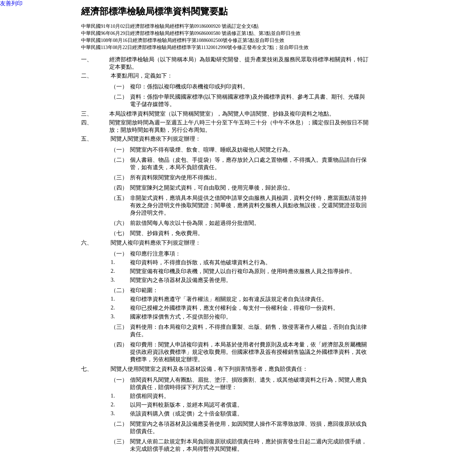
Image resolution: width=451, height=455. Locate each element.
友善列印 (11, 3)
